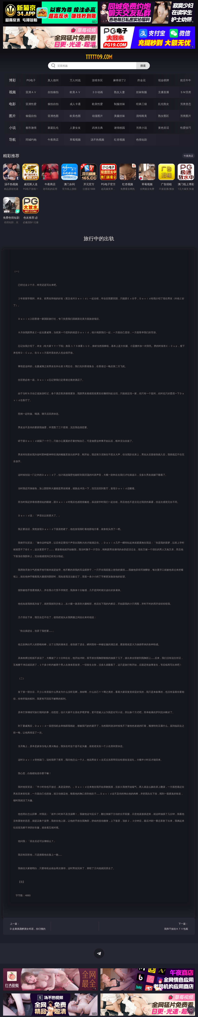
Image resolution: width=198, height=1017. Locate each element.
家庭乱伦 (53, 128)
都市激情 (31, 128)
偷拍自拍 (53, 104)
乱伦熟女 (163, 104)
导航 (12, 139)
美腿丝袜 (119, 116)
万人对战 (75, 80)
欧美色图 (75, 116)
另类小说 (141, 128)
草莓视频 (75, 139)
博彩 (12, 80)
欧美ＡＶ (75, 92)
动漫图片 (97, 116)
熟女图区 (163, 116)
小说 (12, 127)
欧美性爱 (97, 104)
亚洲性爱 (31, 104)
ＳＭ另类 (185, 92)
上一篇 (29, 926)
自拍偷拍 (53, 92)
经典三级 (141, 104)
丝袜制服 (141, 92)
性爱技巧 (185, 128)
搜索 (143, 65)
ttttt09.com (99, 57)
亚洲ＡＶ (31, 92)
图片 (12, 115)
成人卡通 (75, 104)
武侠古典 (97, 128)
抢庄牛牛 (185, 80)
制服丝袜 (119, 104)
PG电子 (30, 80)
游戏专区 (97, 80)
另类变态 (185, 104)
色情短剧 (141, 139)
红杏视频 (119, 139)
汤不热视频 (97, 139)
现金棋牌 (163, 80)
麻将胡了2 (119, 80)
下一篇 (168, 926)
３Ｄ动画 (97, 92)
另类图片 (185, 116)
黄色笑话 (163, 128)
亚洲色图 (53, 116)
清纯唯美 (141, 116)
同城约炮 (31, 139)
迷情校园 (119, 128)
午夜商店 (53, 139)
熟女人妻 (119, 92)
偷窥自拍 (31, 116)
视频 (12, 92)
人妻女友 (75, 128)
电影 (12, 104)
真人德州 (53, 80)
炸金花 (141, 80)
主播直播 (163, 92)
